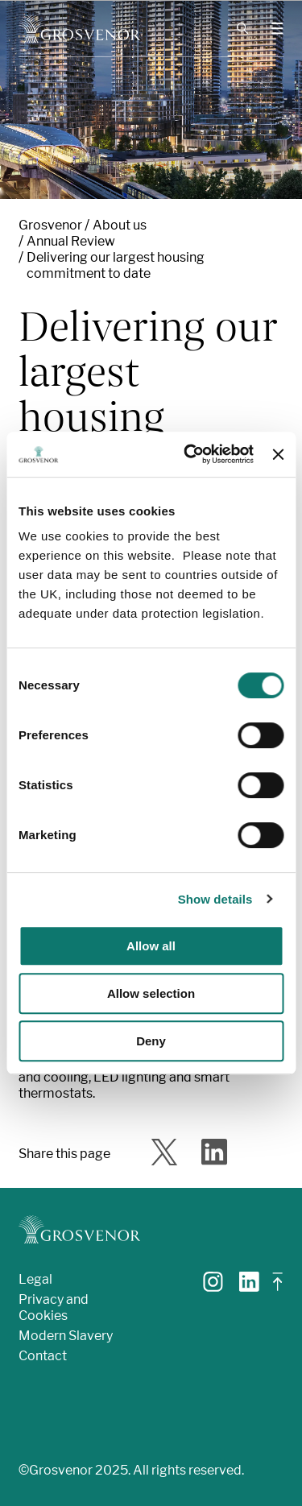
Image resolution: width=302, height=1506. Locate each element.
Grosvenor (50, 225)
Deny (151, 1041)
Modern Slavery (66, 1335)
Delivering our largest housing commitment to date (116, 265)
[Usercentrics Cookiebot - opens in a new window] (190, 454)
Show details (215, 899)
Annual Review (71, 241)
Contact (43, 1355)
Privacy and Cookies (54, 1307)
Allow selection (151, 993)
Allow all (151, 946)
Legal (35, 1279)
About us (120, 225)
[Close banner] (277, 454)
